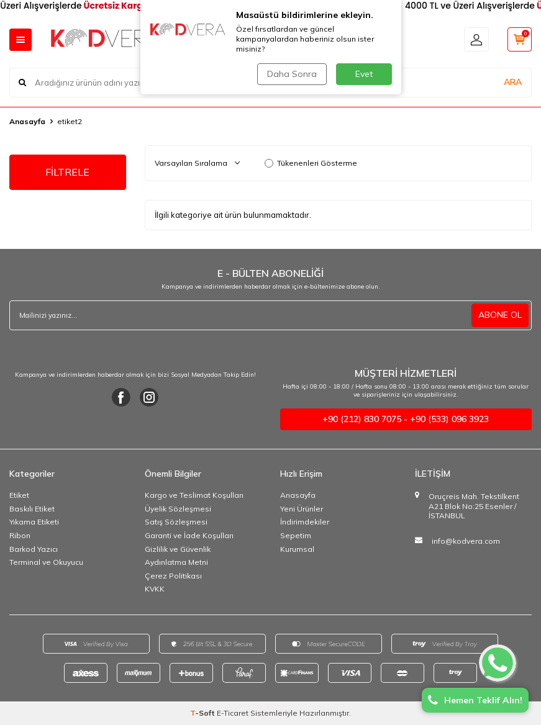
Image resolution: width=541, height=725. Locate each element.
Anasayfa (27, 121)
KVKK (155, 588)
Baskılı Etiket (32, 508)
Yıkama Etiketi (34, 521)
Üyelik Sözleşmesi (178, 508)
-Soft (203, 713)
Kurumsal (297, 549)
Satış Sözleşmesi (176, 521)
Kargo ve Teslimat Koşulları (194, 495)
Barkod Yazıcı (33, 549)
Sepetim (295, 535)
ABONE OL (500, 314)
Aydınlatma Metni (176, 562)
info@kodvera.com (466, 541)
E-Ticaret (232, 713)
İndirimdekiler (304, 521)
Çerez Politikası (173, 575)
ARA (513, 82)
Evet (364, 73)
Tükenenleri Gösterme (311, 163)
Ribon (19, 535)
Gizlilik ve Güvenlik (178, 549)
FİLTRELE (67, 172)
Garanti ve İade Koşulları (189, 535)
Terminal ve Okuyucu (46, 562)
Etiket (19, 495)
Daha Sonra (292, 73)
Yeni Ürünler (301, 508)
